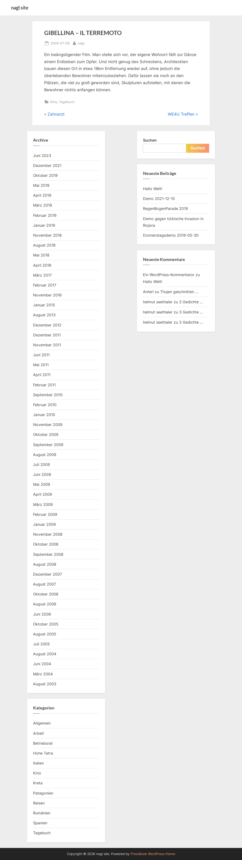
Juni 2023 (42, 155)
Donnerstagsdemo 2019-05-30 (171, 235)
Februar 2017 (44, 285)
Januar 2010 (44, 414)
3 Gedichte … (191, 302)
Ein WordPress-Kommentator (168, 274)
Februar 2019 (44, 215)
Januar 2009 (44, 524)
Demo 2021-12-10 (159, 198)
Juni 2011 (41, 354)
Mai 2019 (41, 185)
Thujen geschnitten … (179, 291)
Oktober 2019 (45, 175)
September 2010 (48, 394)
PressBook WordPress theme (153, 854)
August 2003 (44, 684)
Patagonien (43, 793)
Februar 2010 (44, 404)
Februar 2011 (44, 384)
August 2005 (44, 634)
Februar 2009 (45, 514)
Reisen (39, 803)
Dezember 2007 (47, 574)
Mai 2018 (41, 255)
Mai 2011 (41, 364)
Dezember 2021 (47, 165)
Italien (38, 763)
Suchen (150, 140)
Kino (53, 102)
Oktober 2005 (45, 624)
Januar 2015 (44, 305)
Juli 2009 (41, 464)
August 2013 (44, 315)
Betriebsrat (43, 743)
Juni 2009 (42, 474)
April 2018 (42, 265)
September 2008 (48, 554)
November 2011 (47, 345)
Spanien (40, 823)
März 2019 (42, 205)
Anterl (148, 291)
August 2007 (44, 584)
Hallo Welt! (152, 188)
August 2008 (44, 564)
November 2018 (47, 235)
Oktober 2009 (45, 434)
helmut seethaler (158, 302)
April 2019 (42, 195)
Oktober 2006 (45, 594)
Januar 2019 (44, 225)
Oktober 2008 (45, 544)
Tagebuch (66, 102)
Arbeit (38, 733)
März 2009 (43, 504)
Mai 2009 (41, 484)
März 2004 (43, 674)
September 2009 (48, 444)
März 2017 (42, 275)
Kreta (38, 783)
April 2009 (42, 494)
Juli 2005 (41, 644)
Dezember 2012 (47, 325)
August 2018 (44, 245)
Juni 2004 (42, 663)
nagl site (19, 7)
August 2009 (44, 454)
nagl (81, 42)
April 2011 (42, 374)
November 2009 (47, 424)
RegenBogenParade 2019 (165, 208)
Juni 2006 (42, 614)
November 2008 (47, 534)
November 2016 (47, 295)
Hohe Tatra (43, 753)
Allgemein (42, 723)
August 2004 (44, 654)
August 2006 (44, 604)
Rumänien (41, 813)
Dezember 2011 (47, 335)
